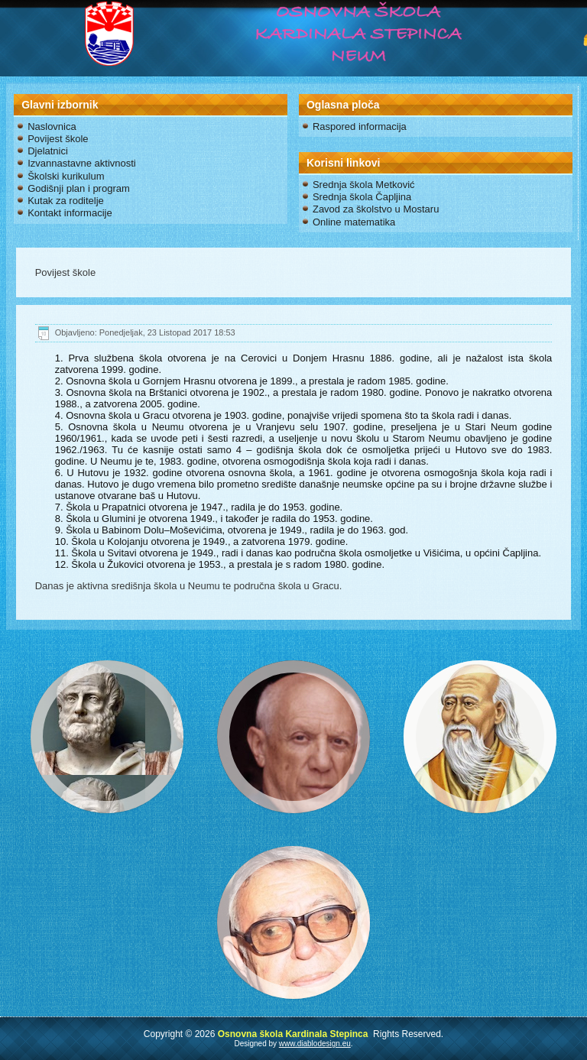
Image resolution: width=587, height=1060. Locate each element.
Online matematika (354, 222)
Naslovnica (52, 126)
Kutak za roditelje (66, 200)
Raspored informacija (360, 126)
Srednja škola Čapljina (362, 197)
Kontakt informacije (70, 213)
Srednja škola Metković (364, 184)
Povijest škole (58, 138)
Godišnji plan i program (79, 188)
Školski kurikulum (66, 176)
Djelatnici (48, 151)
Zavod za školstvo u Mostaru (376, 209)
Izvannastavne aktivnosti (82, 163)
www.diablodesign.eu (315, 1043)
